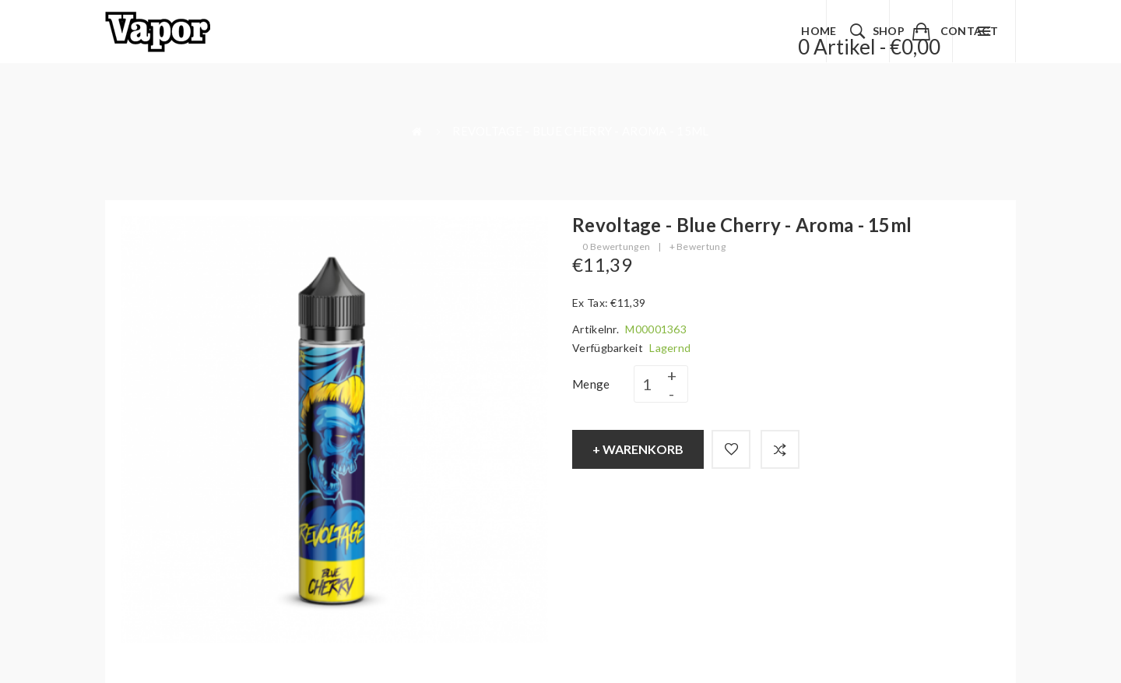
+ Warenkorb (637, 449)
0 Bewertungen (616, 246)
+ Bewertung (697, 246)
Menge (591, 384)
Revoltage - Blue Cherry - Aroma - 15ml (580, 131)
